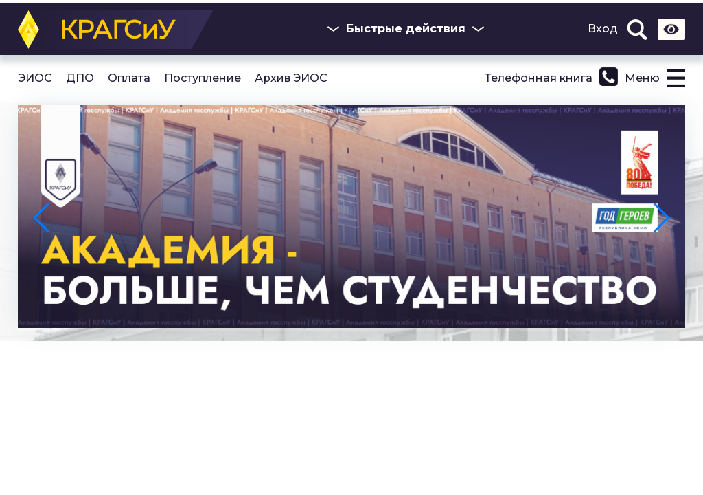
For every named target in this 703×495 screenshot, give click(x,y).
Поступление (202, 78)
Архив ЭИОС (291, 78)
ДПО (80, 78)
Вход (603, 29)
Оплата (129, 78)
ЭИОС (35, 78)
